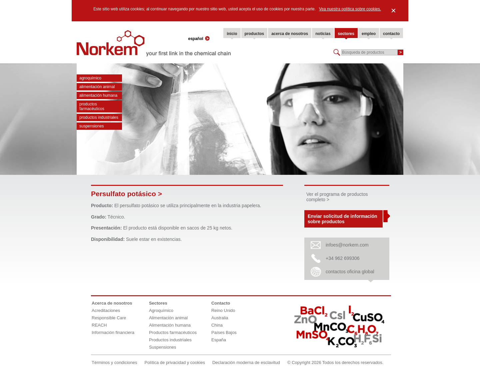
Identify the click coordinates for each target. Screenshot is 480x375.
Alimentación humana (98, 95)
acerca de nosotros (289, 33)
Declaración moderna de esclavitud (246, 362)
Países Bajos (224, 332)
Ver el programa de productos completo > (337, 197)
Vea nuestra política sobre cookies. (350, 9)
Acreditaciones (106, 310)
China (217, 325)
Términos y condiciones (114, 362)
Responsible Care (109, 317)
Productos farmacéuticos (91, 106)
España (218, 339)
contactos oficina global (350, 271)
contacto (391, 33)
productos (254, 33)
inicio (232, 33)
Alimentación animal (97, 86)
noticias (322, 33)
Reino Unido (223, 310)
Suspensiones (91, 126)
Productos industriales (98, 117)
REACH (99, 325)
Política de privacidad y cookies (175, 362)
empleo (369, 33)
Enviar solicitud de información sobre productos (342, 219)
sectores (346, 33)
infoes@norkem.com (347, 245)
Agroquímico (90, 78)
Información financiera (113, 332)
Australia (219, 317)
